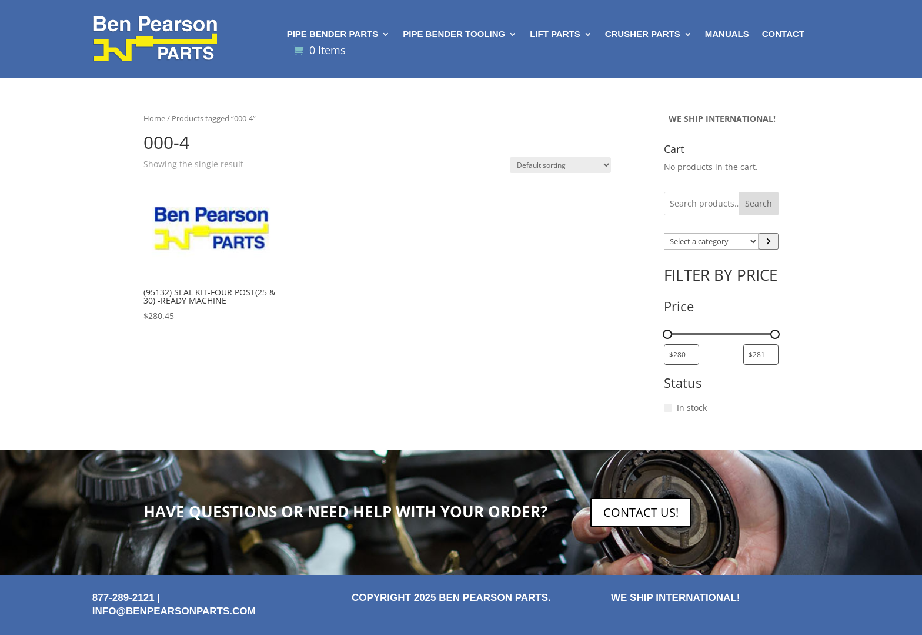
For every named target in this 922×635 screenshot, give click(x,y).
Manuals (727, 34)
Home (154, 118)
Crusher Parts (642, 34)
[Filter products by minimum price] (681, 354)
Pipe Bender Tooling (454, 34)
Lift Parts (555, 34)
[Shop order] (560, 165)
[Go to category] (769, 241)
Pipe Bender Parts (333, 34)
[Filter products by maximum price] (761, 354)
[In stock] (668, 408)
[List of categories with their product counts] (711, 241)
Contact (783, 34)
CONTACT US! (641, 512)
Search (758, 203)
